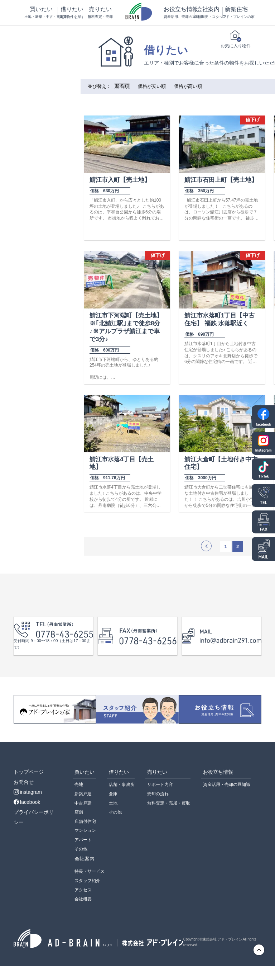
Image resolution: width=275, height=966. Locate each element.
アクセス (83, 889)
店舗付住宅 (85, 821)
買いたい (40, 12)
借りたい (72, 12)
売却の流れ (158, 793)
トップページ (29, 772)
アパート (83, 839)
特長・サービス (89, 871)
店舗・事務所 (122, 784)
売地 (78, 784)
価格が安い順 (152, 86)
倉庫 (113, 793)
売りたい (100, 12)
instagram (28, 792)
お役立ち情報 (179, 12)
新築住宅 (236, 12)
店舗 (78, 812)
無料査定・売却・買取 (168, 803)
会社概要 (83, 898)
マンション (85, 830)
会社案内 (208, 12)
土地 (113, 803)
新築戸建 (83, 793)
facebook (27, 802)
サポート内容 (160, 784)
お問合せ (24, 782)
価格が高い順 (188, 86)
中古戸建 (83, 803)
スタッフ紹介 (87, 880)
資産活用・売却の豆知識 (226, 784)
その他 (80, 849)
